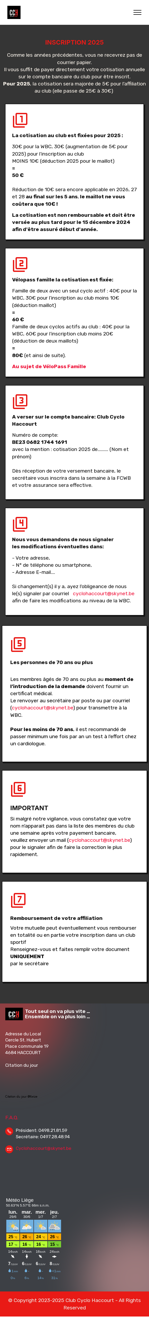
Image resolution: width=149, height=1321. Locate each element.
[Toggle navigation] (137, 12)
